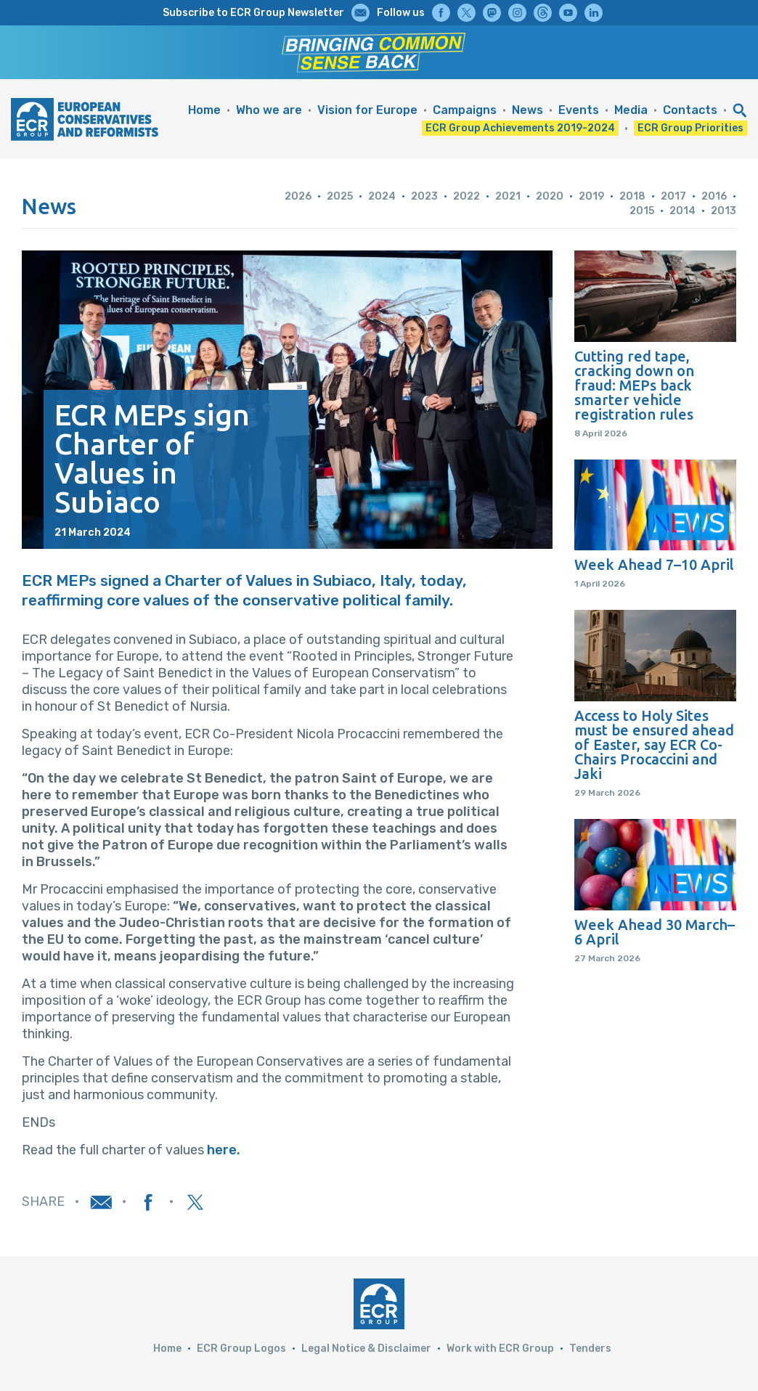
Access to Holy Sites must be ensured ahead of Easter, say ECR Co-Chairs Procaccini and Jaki (654, 745)
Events (578, 110)
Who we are (269, 110)
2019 (591, 196)
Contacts (690, 110)
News (527, 110)
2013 (723, 211)
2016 (714, 196)
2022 (466, 196)
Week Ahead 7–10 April (654, 565)
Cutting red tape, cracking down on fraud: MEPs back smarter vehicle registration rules (634, 385)
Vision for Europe (367, 110)
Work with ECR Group (500, 1348)
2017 (673, 196)
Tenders (590, 1348)
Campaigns (465, 110)
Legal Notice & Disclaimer (366, 1348)
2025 (340, 196)
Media (631, 110)
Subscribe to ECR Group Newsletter (253, 13)
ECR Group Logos (241, 1348)
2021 (508, 196)
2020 (549, 196)
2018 (632, 196)
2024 (382, 196)
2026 (298, 196)
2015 (641, 211)
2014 (682, 211)
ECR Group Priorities (690, 128)
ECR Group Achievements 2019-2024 (520, 128)
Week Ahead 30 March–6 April (654, 932)
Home (204, 110)
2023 (424, 196)
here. (223, 1150)
